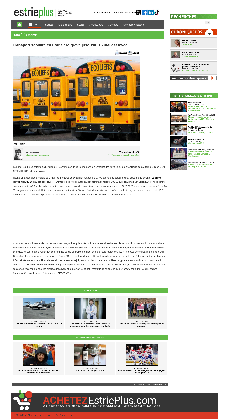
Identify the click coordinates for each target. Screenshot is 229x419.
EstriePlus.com (29, 415)
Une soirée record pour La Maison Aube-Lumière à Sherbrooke (200, 154)
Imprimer (123, 53)
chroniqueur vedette (150, 406)
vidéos (135, 406)
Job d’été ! (187, 44)
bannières (48, 406)
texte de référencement (109, 406)
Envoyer (136, 53)
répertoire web (72, 406)
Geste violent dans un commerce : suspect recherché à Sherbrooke (202, 108)
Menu (34, 25)
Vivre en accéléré (190, 56)
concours (59, 406)
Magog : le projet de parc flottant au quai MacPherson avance (201, 119)
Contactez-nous (102, 12)
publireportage (88, 406)
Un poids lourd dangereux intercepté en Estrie (200, 165)
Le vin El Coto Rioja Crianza (195, 71)
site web (126, 406)
